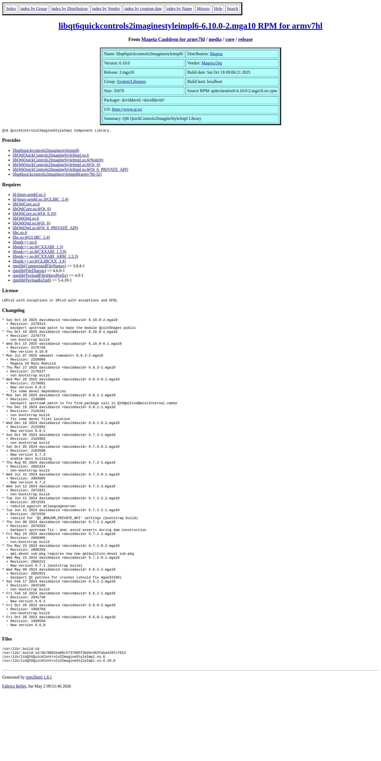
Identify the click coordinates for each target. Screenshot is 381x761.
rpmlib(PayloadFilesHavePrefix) (40, 276)
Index (11, 8)
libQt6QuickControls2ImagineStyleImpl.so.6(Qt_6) (56, 165)
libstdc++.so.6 (25, 243)
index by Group (33, 8)
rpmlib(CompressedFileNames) (39, 266)
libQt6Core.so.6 (26, 205)
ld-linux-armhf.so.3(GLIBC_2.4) (40, 200)
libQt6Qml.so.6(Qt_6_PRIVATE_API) (45, 228)
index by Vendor (106, 8)
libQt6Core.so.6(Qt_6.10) (34, 214)
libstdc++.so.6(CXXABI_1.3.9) (39, 252)
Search (232, 8)
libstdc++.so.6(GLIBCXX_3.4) (39, 262)
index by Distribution (69, 8)
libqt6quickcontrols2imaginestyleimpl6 (46, 151)
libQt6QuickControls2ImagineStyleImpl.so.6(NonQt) (58, 160)
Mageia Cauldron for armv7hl (173, 39)
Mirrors (203, 8)
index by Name (179, 8)
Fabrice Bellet (14, 754)
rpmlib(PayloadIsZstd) (32, 281)
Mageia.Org (212, 63)
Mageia (216, 54)
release (245, 39)
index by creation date (143, 8)
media (215, 39)
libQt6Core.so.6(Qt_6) (32, 209)
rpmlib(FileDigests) (29, 271)
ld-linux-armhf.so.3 (29, 195)
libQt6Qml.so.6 (26, 219)
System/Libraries (131, 81)
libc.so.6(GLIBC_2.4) (31, 238)
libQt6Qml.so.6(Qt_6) (31, 224)
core (229, 39)
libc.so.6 (20, 233)
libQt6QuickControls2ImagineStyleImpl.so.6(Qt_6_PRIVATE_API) (70, 170)
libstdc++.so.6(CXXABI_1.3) (38, 247)
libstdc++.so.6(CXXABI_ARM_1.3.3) (45, 257)
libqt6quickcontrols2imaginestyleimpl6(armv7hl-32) (57, 175)
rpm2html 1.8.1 (39, 745)
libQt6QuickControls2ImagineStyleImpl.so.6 (51, 156)
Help (218, 8)
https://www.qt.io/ (127, 109)
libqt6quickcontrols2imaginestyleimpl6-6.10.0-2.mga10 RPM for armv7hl (191, 25)
